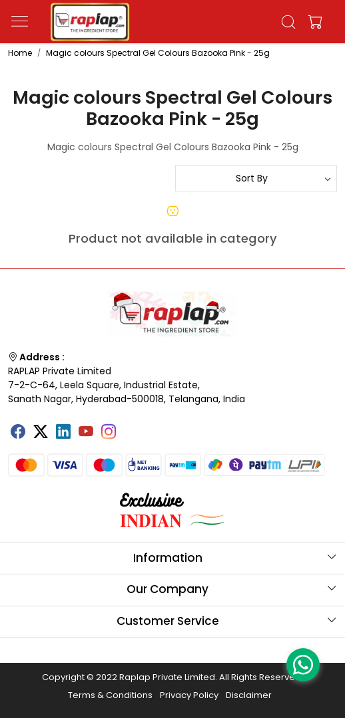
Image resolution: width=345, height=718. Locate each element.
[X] (41, 433)
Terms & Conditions (110, 695)
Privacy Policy (189, 695)
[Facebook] (18, 433)
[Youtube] (86, 433)
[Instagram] (109, 433)
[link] (288, 22)
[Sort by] (256, 178)
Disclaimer (249, 695)
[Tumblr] (131, 427)
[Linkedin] (63, 433)
